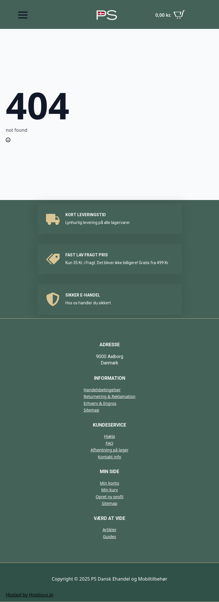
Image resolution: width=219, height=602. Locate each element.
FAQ (109, 443)
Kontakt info (109, 457)
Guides (109, 536)
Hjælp (109, 436)
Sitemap (91, 410)
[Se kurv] (170, 15)
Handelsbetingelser (102, 389)
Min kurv (109, 489)
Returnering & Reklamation (109, 396)
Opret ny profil (110, 496)
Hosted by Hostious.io (29, 595)
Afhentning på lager (109, 450)
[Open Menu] (22, 15)
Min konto (109, 483)
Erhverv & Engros (100, 403)
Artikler (109, 529)
